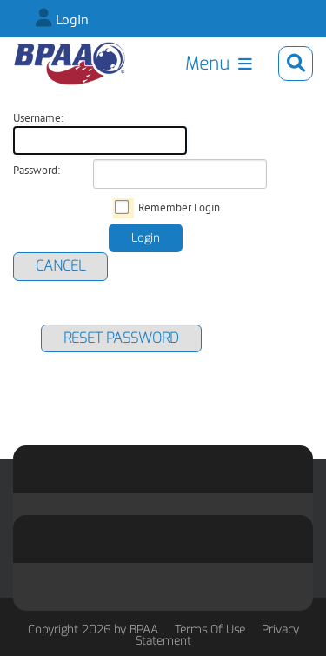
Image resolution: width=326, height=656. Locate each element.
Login (72, 19)
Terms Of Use (210, 629)
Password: (36, 170)
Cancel (60, 266)
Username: (38, 118)
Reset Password (121, 338)
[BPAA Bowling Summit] (69, 63)
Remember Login (179, 208)
